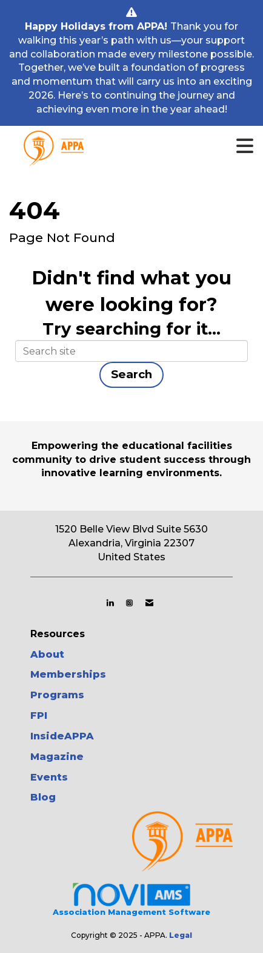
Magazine (57, 756)
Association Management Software (131, 899)
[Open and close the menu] (151, 146)
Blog (43, 797)
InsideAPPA (62, 736)
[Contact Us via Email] (149, 602)
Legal (180, 935)
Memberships (68, 674)
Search (131, 374)
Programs (57, 695)
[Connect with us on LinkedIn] (110, 602)
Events (49, 777)
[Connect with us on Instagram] (129, 602)
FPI (38, 715)
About (47, 654)
